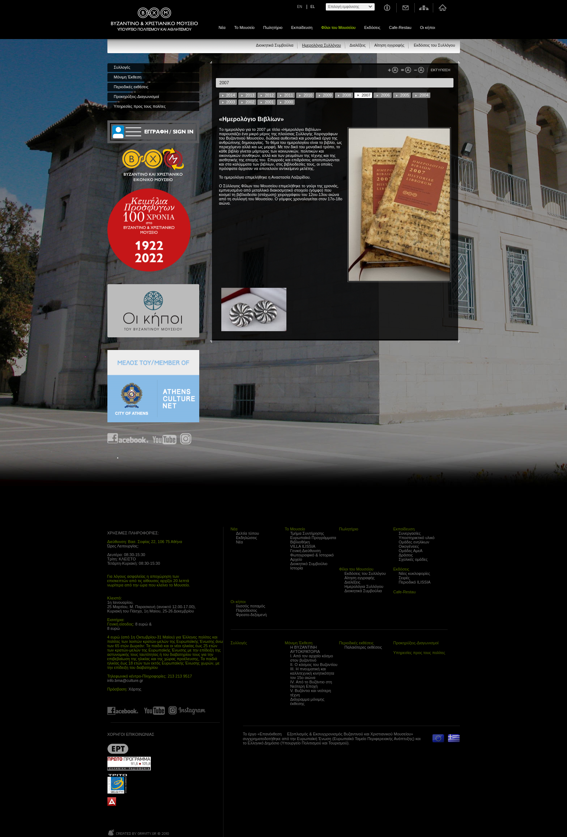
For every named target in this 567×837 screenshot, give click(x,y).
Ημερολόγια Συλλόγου (321, 45)
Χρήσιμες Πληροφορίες (387, 7)
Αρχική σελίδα (442, 7)
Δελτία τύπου (247, 533)
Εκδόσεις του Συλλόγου (434, 45)
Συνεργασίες (410, 533)
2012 (269, 95)
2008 (346, 95)
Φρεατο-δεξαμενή (251, 614)
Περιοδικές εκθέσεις (131, 87)
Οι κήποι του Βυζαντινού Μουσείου (153, 310)
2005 (404, 95)
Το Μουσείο (244, 27)
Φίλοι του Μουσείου (338, 27)
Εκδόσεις (372, 27)
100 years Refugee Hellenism (149, 230)
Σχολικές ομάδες (413, 559)
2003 (230, 102)
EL (313, 7)
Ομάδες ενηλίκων (414, 542)
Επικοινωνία (406, 7)
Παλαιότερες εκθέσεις (363, 647)
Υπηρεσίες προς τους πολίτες (140, 106)
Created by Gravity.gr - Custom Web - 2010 (139, 832)
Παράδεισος (246, 610)
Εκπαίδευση (301, 27)
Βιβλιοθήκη (300, 542)
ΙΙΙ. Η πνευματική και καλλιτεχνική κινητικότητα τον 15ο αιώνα (312, 673)
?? (117, 748)
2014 (230, 95)
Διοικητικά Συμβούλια (274, 45)
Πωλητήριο (272, 27)
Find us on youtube (164, 438)
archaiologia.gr (111, 802)
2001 (269, 102)
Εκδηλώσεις (246, 537)
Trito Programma (129, 783)
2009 (327, 95)
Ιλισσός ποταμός (250, 606)
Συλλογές (122, 67)
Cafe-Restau (400, 27)
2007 (366, 95)
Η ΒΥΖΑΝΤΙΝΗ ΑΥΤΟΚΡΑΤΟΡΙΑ (305, 649)
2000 (288, 102)
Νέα (222, 27)
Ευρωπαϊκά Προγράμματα (313, 537)
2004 (423, 95)
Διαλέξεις (358, 45)
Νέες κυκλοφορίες (414, 573)
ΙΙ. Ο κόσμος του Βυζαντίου (314, 664)
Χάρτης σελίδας (424, 7)
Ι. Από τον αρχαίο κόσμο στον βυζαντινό (311, 658)
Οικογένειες (409, 546)
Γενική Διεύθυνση (305, 550)
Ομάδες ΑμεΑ (411, 550)
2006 (385, 95)
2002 (250, 102)
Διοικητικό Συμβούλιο (309, 563)
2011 (288, 95)
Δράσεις (406, 555)
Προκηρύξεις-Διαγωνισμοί (136, 96)
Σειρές (404, 578)
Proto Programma (129, 763)
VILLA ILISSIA (303, 546)
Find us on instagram (185, 438)
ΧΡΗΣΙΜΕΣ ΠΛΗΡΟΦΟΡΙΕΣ (132, 533)
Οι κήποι (427, 27)
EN (299, 7)
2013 (250, 95)
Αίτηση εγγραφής (389, 45)
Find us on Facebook (128, 438)
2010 (307, 95)
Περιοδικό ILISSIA (415, 582)
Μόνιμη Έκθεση (128, 77)
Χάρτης (134, 689)
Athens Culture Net (153, 386)
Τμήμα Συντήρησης (307, 533)
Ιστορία (296, 568)
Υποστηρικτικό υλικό (417, 537)
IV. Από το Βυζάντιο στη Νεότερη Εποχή (311, 684)
